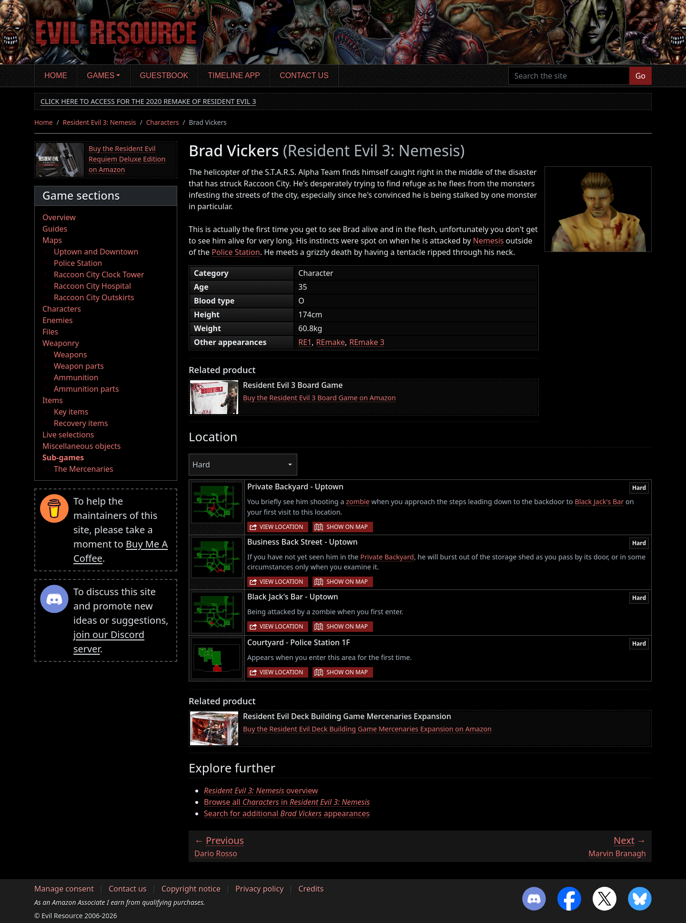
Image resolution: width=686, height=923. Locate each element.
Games (101, 75)
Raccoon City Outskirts (94, 297)
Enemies (57, 320)
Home (55, 75)
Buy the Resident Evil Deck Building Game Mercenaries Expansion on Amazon (367, 728)
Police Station (78, 263)
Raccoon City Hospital (92, 286)
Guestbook (164, 75)
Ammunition (76, 377)
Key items (71, 411)
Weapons (70, 354)
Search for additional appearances (287, 813)
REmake (330, 342)
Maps (52, 240)
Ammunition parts (86, 389)
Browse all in (287, 802)
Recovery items (81, 423)
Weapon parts (79, 366)
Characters (162, 122)
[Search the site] (569, 76)
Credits (310, 888)
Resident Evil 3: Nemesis (99, 122)
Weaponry (60, 343)
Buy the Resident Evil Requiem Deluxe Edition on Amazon (127, 158)
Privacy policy (259, 888)
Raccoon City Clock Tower (99, 274)
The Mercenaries (83, 469)
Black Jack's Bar (599, 501)
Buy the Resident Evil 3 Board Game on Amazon (319, 397)
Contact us (304, 75)
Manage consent (64, 888)
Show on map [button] (346, 527)
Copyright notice (191, 888)
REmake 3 (366, 342)
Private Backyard (387, 556)
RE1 (305, 342)
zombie (358, 501)
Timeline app (234, 75)
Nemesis (488, 240)
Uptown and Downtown (96, 251)
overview (261, 790)
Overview (59, 217)
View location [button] (281, 527)
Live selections (68, 434)
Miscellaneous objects (81, 446)
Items (52, 400)
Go (641, 76)
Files (50, 331)
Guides (54, 228)
